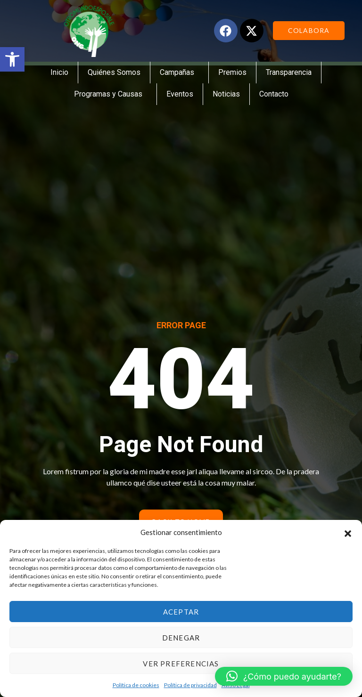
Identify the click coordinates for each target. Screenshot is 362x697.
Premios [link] (232, 72)
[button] (348, 532)
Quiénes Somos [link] (114, 72)
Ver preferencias (181, 663)
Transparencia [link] (289, 72)
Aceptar (181, 612)
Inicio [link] (59, 72)
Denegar (181, 637)
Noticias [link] (226, 93)
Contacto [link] (273, 93)
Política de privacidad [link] (190, 685)
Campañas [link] (179, 72)
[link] (12, 59)
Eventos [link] (179, 93)
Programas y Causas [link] (110, 94)
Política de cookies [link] (136, 685)
